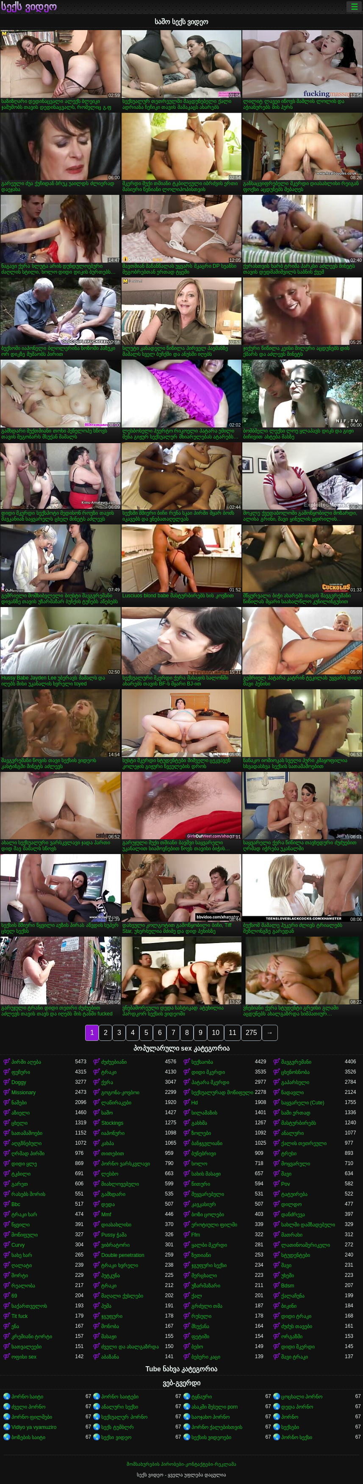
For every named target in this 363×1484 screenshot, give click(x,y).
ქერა (107, 1082)
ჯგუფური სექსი (209, 1265)
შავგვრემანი (296, 1062)
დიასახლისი (116, 1225)
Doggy (18, 1082)
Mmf (106, 1215)
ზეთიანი (201, 1255)
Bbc (15, 1204)
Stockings (112, 1123)
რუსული (201, 1316)
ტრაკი (108, 1072)
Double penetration (122, 1255)
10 (215, 1032)
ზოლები (201, 1133)
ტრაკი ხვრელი (119, 1265)
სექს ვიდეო (29, 6)
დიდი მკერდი (208, 1072)
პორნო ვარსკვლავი (125, 1164)
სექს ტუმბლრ (117, 1427)
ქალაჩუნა (293, 1296)
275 (251, 1032)
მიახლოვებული (120, 1184)
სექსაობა (202, 1062)
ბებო (197, 1347)
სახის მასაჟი (206, 1174)
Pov (285, 1184)
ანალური (292, 1133)
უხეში (287, 1276)
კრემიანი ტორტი (31, 1337)
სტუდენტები (295, 1255)
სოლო (199, 1164)
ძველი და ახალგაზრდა (130, 1347)
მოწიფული (24, 1235)
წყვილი (20, 1225)
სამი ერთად (295, 1113)
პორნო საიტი (27, 1397)
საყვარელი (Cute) (302, 1103)
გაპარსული (295, 1082)
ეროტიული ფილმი (214, 1225)
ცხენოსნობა (295, 1072)
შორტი (19, 1276)
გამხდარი (113, 1194)
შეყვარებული (207, 1194)
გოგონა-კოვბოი (120, 1093)
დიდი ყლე (24, 1164)
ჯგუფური (111, 1316)
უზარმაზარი (205, 1286)
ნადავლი (292, 1093)
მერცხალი (204, 1276)
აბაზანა (110, 1357)
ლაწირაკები (116, 1103)
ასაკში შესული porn (214, 1407)
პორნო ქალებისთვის (216, 1427)
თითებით (112, 1154)
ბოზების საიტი (28, 1437)
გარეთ (19, 1184)
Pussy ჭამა (114, 1235)
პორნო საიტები (119, 1397)
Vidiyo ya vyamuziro (34, 1427)
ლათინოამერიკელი (305, 1245)
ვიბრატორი (115, 1245)
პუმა (106, 1306)
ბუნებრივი (203, 1154)
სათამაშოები (26, 1133)
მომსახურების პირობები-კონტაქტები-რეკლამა (181, 1464)
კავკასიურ (203, 1204)
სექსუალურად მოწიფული (222, 1093)
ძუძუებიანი (114, 1062)
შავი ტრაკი (294, 1357)
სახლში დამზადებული (308, 1225)
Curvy (18, 1245)
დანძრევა (293, 1215)
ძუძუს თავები (296, 1326)
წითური (200, 1184)
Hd (194, 1103)
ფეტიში (200, 1337)
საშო (107, 1113)
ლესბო (109, 1174)
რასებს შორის (28, 1194)
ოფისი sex (23, 1357)
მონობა (110, 1326)
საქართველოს (29, 1306)
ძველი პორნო (28, 1407)
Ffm (195, 1235)
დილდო (291, 1204)
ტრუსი (288, 1154)
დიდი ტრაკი (296, 1316)
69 (14, 1296)
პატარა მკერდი (210, 1082)
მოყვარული (295, 1164)
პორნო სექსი (296, 1437)
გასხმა (199, 1123)
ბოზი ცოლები (207, 1215)
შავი (286, 1174)
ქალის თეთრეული (304, 1143)
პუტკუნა (110, 1276)
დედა (108, 1204)
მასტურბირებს (298, 1123)
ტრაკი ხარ (24, 1215)
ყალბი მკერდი (209, 1245)
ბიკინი (288, 1306)
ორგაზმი (291, 1337)
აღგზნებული (26, 1143)
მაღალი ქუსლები (122, 1296)
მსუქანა (200, 1326)
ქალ (196, 1296)
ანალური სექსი (119, 1407)
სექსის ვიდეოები (211, 1437)
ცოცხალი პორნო (301, 1397)
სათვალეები (26, 1347)
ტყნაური (201, 1397)
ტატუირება (294, 1194)
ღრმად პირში (27, 1154)
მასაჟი (108, 1337)
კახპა (107, 1143)
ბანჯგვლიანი (206, 1143)
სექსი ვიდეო (116, 1437)
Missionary (23, 1093)
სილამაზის (204, 1113)
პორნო (289, 1417)
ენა (15, 1326)
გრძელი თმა (206, 1306)
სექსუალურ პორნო (124, 1417)
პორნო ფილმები (31, 1417)
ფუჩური (20, 1072)
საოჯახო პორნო (210, 1417)
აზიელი (20, 1113)
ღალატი (21, 1265)
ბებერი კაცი (205, 1357)
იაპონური (113, 1133)
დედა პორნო (297, 1407)
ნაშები (19, 1103)
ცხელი (19, 1123)
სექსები (290, 1427)
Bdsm (287, 1286)
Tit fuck (19, 1316)
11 (232, 1032)
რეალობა (23, 1286)
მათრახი (291, 1235)
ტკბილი (20, 1174)
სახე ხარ (21, 1255)
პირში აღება (26, 1062)
